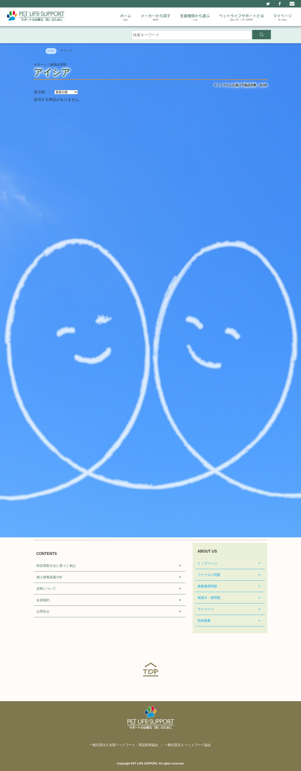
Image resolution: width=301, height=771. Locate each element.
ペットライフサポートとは (241, 18)
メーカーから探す (155, 18)
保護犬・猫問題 (209, 598)
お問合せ (43, 611)
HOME (51, 51)
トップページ (207, 563)
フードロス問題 (209, 575)
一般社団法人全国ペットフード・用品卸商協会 (123, 745)
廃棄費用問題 (207, 586)
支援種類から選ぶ (195, 18)
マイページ (282, 18)
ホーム (125, 18)
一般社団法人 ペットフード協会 (187, 745)
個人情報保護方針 (49, 577)
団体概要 (204, 620)
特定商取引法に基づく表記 (56, 566)
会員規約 (43, 600)
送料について (46, 588)
